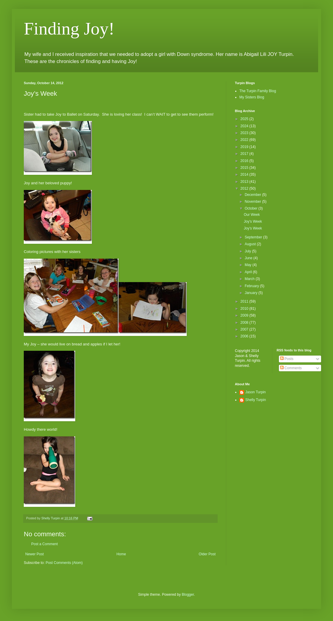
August (251, 244)
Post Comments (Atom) (64, 563)
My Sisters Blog (251, 97)
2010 (245, 308)
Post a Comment (44, 544)
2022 (245, 140)
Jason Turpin (255, 392)
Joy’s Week (253, 221)
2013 (245, 182)
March (250, 279)
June (249, 258)
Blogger (188, 594)
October (251, 208)
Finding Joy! (69, 28)
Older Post (207, 554)
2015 (245, 168)
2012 (245, 188)
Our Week (252, 215)
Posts (286, 359)
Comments (291, 368)
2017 (245, 154)
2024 (245, 126)
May (248, 265)
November (253, 201)
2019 (245, 147)
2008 (245, 322)
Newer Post (34, 554)
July (248, 251)
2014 (245, 174)
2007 (245, 329)
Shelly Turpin (255, 400)
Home (121, 554)
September (254, 237)
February (252, 286)
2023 (245, 133)
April (249, 272)
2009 (245, 315)
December (253, 195)
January (251, 293)
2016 (245, 161)
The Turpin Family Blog (257, 91)
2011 (245, 301)
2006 (245, 336)
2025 (245, 119)
